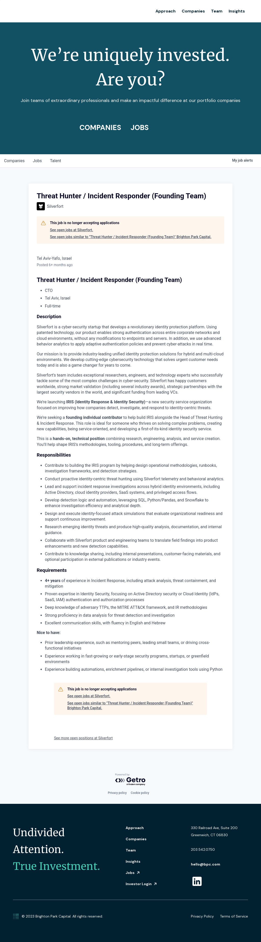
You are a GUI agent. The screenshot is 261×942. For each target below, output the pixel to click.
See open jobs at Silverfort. (71, 230)
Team (217, 11)
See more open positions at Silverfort (83, 738)
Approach (165, 11)
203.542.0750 (203, 849)
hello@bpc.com (205, 864)
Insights (237, 11)
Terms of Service (234, 916)
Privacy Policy (202, 916)
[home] (43, 11)
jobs (37, 160)
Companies (193, 11)
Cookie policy (140, 793)
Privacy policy (117, 793)
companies (14, 160)
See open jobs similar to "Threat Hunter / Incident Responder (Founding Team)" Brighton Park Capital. (130, 237)
